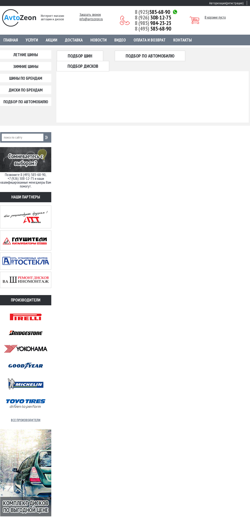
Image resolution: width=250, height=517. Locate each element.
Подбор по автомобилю (25, 102)
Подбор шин (80, 56)
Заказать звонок (90, 14)
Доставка (74, 40)
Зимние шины (25, 66)
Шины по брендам (25, 78)
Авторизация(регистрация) (226, 3)
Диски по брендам (26, 90)
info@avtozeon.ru (91, 19)
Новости (98, 40)
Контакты (182, 40)
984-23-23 (153, 23)
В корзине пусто (215, 17)
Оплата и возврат (150, 40)
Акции (51, 40)
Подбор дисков (83, 66)
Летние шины (25, 55)
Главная (10, 40)
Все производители (25, 420)
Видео (120, 40)
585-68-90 (152, 12)
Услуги (32, 40)
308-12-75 (153, 17)
